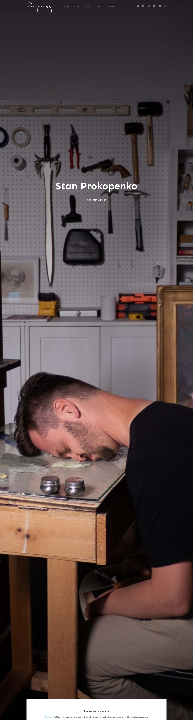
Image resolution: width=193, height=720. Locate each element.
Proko (48, 717)
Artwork (77, 6)
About (66, 6)
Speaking (89, 6)
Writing (101, 6)
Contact (112, 6)
